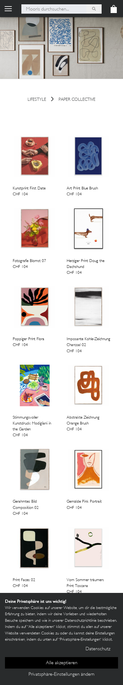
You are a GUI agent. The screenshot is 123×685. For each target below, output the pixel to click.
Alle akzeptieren (61, 663)
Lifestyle (37, 100)
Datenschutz (98, 649)
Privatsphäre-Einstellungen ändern (61, 674)
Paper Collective (77, 100)
